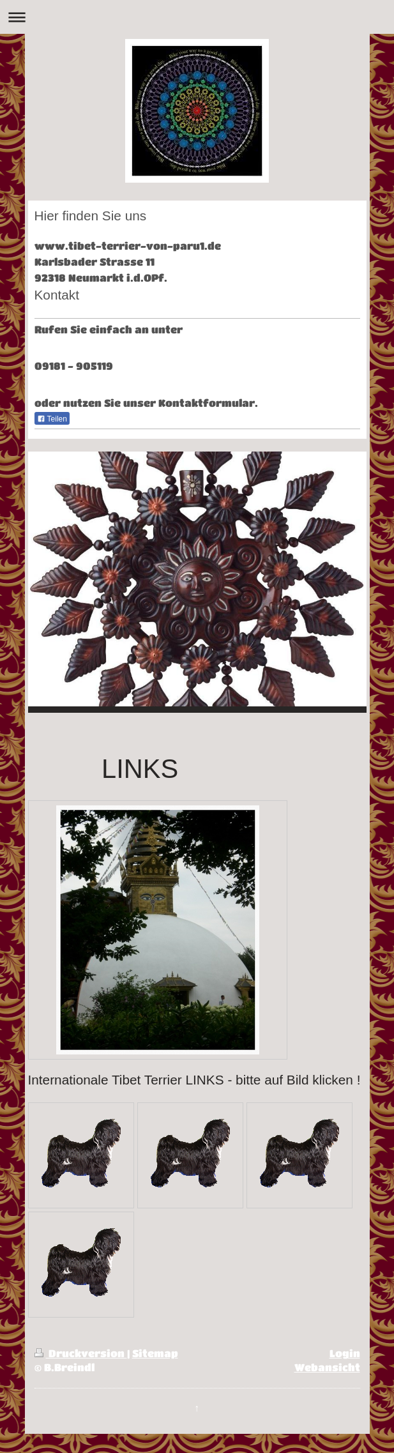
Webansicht (327, 1367)
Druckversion (80, 1353)
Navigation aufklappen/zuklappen (197, 17)
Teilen (52, 419)
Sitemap (155, 1353)
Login (345, 1353)
